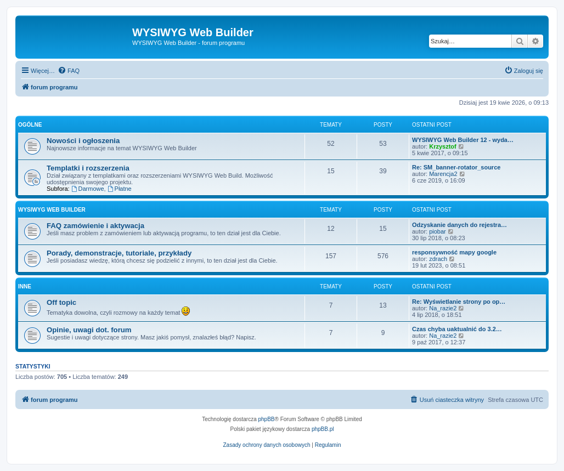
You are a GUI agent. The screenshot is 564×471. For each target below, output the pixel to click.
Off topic (61, 302)
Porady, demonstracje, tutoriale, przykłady (119, 253)
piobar (437, 231)
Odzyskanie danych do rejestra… (459, 225)
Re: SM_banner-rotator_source (456, 167)
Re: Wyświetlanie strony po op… (458, 301)
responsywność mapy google (454, 252)
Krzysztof (442, 146)
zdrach (438, 259)
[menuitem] (69, 70)
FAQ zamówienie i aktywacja (95, 226)
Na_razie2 (442, 308)
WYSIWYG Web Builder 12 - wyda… (463, 140)
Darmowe (87, 188)
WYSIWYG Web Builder (52, 210)
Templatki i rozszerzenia (88, 168)
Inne (24, 286)
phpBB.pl (323, 429)
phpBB (266, 419)
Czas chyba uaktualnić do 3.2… (457, 329)
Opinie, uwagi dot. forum (89, 330)
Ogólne (30, 125)
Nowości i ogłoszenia (83, 141)
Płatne (120, 188)
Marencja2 (443, 174)
